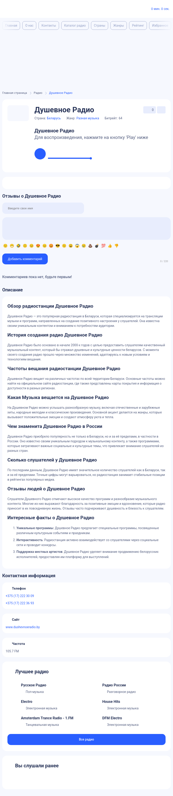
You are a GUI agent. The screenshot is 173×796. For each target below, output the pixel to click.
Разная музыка (87, 118)
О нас (29, 25)
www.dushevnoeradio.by (23, 627)
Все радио (86, 739)
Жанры (118, 25)
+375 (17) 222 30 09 (20, 596)
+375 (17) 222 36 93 (20, 603)
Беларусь (54, 118)
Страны (99, 25)
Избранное (160, 25)
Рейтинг (138, 25)
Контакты (48, 25)
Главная (11, 25)
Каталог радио (75, 25)
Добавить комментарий (25, 259)
